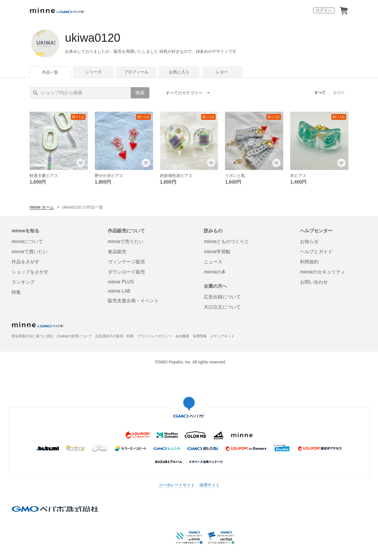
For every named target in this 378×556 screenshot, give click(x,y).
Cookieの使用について (74, 336)
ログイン (324, 10)
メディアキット (222, 336)
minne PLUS (121, 281)
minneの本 (215, 271)
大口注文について (222, 307)
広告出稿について (222, 296)
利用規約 (309, 261)
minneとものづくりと (226, 241)
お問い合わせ (314, 282)
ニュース (213, 261)
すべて (320, 92)
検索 (140, 92)
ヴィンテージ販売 (126, 261)
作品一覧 (50, 72)
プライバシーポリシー (154, 336)
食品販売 (117, 251)
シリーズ (93, 72)
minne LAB (119, 291)
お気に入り (179, 72)
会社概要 (182, 336)
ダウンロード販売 (126, 271)
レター (222, 72)
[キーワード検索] (80, 92)
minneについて (27, 241)
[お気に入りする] (81, 163)
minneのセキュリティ (322, 271)
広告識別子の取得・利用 (114, 336)
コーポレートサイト (176, 485)
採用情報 (200, 336)
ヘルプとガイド (316, 251)
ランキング (23, 282)
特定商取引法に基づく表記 (32, 336)
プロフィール (136, 72)
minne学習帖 (217, 251)
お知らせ (309, 241)
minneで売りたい (126, 241)
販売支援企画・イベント (133, 300)
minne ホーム (42, 207)
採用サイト (209, 485)
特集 (16, 292)
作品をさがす (25, 261)
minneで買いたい (30, 251)
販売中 (339, 92)
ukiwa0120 (92, 37)
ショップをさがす (30, 271)
